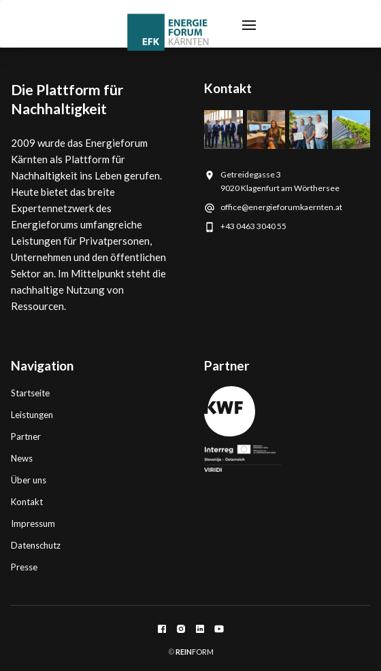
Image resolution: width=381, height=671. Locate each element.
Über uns (28, 480)
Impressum (33, 523)
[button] (249, 24)
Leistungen (32, 414)
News (22, 458)
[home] (167, 32)
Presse (24, 567)
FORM (194, 651)
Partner (26, 436)
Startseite (30, 393)
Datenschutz (36, 545)
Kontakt (27, 501)
